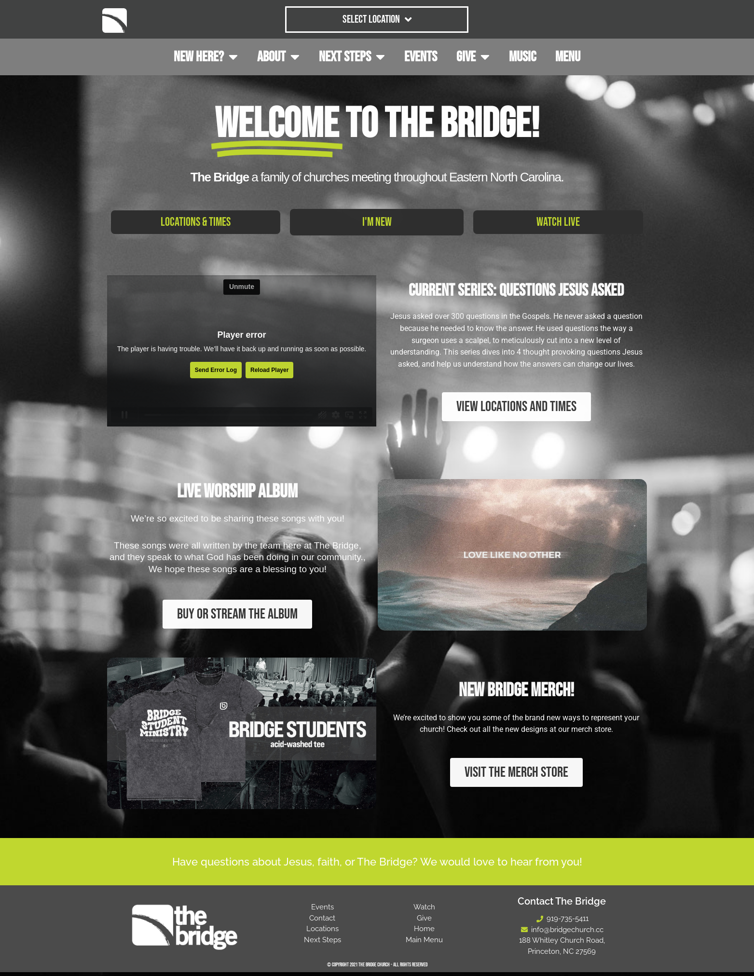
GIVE (473, 57)
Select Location (377, 19)
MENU (567, 57)
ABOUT (278, 57)
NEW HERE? (206, 57)
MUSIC (522, 57)
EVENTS (420, 57)
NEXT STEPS (352, 57)
